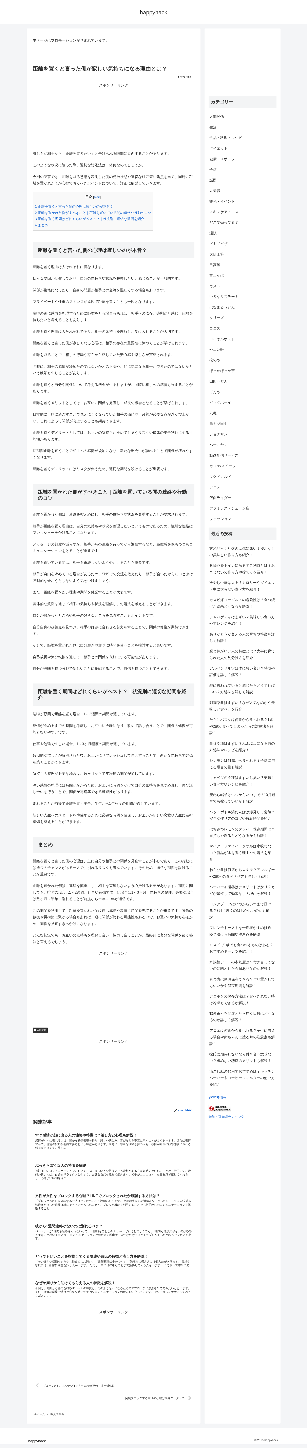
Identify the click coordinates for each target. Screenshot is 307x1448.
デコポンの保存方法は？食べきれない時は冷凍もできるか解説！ (242, 999)
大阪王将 (216, 254)
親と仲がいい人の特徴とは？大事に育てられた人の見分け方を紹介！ (242, 654)
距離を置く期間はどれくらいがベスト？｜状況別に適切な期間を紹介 (89, 219)
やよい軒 (216, 350)
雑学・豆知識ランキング (226, 1116)
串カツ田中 (218, 424)
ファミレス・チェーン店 (229, 508)
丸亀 (213, 413)
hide (97, 197)
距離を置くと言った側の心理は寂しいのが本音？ (74, 207)
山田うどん (218, 381)
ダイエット (218, 148)
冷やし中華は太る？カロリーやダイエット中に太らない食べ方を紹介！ (242, 586)
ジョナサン (218, 434)
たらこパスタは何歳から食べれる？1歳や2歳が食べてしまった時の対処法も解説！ (241, 726)
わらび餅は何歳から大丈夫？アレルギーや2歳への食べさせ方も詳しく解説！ (242, 873)
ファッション (220, 519)
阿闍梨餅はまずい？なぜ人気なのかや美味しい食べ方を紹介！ (242, 706)
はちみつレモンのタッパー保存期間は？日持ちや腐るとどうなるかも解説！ (242, 832)
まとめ (41, 225)
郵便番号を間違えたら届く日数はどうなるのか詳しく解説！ (242, 1016)
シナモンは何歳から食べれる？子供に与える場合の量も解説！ (242, 763)
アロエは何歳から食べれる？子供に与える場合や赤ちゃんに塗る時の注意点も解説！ (242, 1037)
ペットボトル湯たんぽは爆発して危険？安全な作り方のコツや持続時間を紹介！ (242, 815)
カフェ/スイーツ (222, 466)
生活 (213, 127)
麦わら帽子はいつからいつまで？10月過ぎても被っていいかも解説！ (242, 798)
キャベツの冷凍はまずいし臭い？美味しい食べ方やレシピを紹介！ (242, 781)
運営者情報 (218, 1097)
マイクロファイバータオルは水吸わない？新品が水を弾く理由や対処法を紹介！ (240, 852)
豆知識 (214, 191)
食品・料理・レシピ (225, 138)
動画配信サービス (223, 455)
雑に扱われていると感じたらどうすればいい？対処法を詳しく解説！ (242, 688)
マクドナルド (220, 477)
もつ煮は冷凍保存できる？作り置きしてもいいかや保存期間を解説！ (242, 982)
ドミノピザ (218, 244)
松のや (214, 360)
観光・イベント (222, 201)
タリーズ (216, 318)
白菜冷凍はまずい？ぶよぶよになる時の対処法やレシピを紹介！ (242, 746)
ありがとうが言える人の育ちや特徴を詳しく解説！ (242, 637)
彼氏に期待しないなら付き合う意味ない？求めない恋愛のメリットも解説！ (240, 1057)
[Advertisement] (113, 117)
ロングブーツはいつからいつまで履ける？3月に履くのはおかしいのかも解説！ (240, 910)
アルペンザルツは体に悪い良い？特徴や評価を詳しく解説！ (242, 671)
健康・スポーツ (222, 159)
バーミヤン (218, 445)
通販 (213, 233)
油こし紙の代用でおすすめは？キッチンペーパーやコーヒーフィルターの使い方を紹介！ (242, 1078)
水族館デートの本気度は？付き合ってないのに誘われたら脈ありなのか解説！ (242, 965)
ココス (214, 328)
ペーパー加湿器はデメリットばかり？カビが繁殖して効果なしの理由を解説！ (242, 890)
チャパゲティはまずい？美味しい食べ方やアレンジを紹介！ (242, 620)
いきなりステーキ (223, 297)
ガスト (214, 286)
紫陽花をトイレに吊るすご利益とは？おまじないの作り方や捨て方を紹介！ (242, 568)
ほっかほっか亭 (222, 371)
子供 (213, 169)
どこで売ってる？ (223, 222)
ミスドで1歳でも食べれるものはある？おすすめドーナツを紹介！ (241, 948)
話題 (213, 180)
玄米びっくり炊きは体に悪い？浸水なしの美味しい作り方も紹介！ (242, 552)
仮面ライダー (220, 498)
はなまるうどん (222, 307)
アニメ (214, 487)
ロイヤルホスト (222, 339)
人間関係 (40, 1030)
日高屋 (214, 265)
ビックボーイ (220, 402)
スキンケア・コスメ (225, 212)
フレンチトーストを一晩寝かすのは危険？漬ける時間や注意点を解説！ (240, 931)
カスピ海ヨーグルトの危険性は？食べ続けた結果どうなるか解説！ (242, 603)
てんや (214, 392)
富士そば (216, 275)
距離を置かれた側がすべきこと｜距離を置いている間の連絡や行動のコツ (93, 213)
